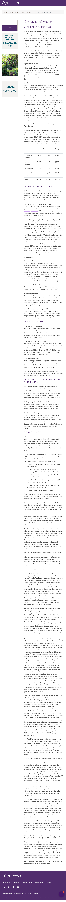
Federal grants (38, 305)
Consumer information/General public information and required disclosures (31, 897)
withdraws (38, 574)
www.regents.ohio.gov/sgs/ (49, 289)
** (59, 619)
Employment (39, 882)
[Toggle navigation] (9, 28)
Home (6, 12)
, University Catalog (49, 578)
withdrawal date (56, 538)
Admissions (14, 12)
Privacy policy (50, 897)
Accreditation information (8, 897)
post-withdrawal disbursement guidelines (43, 653)
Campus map (27, 882)
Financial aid (26, 12)
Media (49, 882)
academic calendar (52, 446)
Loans (40, 337)
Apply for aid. (28, 126)
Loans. (47, 354)
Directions (16, 882)
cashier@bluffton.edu (41, 520)
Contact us (6, 882)
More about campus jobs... (52, 281)
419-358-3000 (35, 893)
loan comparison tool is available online (42, 367)
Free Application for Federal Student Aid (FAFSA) (40, 69)
